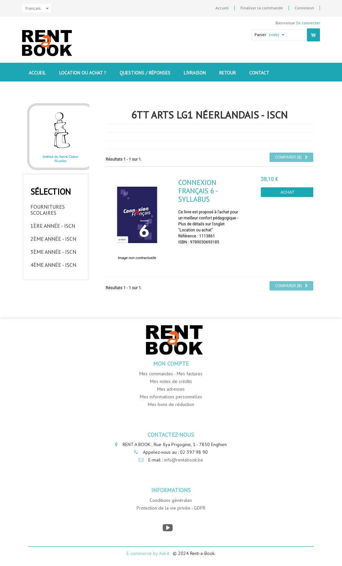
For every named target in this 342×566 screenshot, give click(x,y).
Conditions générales (171, 517)
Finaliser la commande (261, 8)
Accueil (222, 8)
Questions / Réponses (145, 73)
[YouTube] (167, 545)
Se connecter (308, 22)
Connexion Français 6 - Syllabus (197, 180)
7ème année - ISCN (53, 291)
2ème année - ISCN (53, 226)
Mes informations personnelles (171, 413)
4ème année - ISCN (53, 252)
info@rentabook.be (183, 477)
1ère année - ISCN (52, 213)
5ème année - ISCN (53, 265)
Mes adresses (171, 406)
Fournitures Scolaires (47, 197)
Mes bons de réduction (171, 421)
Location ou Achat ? (82, 73)
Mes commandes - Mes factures (170, 390)
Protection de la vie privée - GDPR (171, 525)
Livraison (195, 73)
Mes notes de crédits (171, 398)
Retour (227, 73)
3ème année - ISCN (53, 239)
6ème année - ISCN (53, 278)
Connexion (304, 8)
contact (259, 73)
